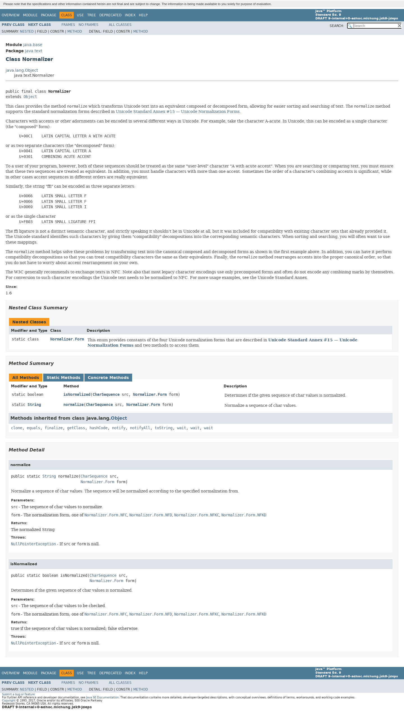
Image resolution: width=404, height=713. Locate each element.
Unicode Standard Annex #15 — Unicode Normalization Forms (178, 111)
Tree (91, 15)
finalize (54, 428)
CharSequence (106, 394)
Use (80, 15)
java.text (33, 51)
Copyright (8, 700)
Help (143, 15)
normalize (73, 404)
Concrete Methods (108, 377)
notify (118, 428)
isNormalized (76, 394)
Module (30, 15)
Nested (27, 31)
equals (33, 428)
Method (74, 31)
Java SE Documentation (102, 697)
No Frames (88, 25)
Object (30, 96)
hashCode (98, 428)
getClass (76, 428)
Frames (68, 25)
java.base (32, 44)
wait (181, 428)
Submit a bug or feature (18, 694)
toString (164, 428)
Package (48, 15)
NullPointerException (33, 544)
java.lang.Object (22, 70)
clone (16, 428)
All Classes (120, 25)
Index (130, 15)
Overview (11, 15)
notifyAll (140, 428)
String (34, 404)
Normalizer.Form (67, 339)
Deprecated (110, 15)
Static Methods (63, 377)
